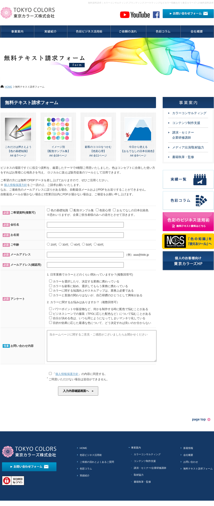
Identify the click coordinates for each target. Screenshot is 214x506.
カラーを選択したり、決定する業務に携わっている (86, 281)
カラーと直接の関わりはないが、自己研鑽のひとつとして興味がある (97, 295)
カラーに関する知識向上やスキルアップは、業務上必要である (93, 290)
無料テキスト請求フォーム (198, 474)
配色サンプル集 (84, 210)
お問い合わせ (190, 467)
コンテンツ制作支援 (186, 123)
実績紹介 (85, 480)
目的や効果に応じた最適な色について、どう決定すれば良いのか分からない (102, 323)
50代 (89, 244)
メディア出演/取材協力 (188, 147)
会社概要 (188, 460)
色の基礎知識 (59, 210)
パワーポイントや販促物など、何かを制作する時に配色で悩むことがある (100, 309)
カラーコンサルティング (189, 113)
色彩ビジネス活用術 (91, 460)
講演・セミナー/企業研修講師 (150, 473)
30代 (65, 244)
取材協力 (139, 480)
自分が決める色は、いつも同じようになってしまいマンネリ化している (99, 318)
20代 (54, 244)
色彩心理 (105, 210)
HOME (8, 86)
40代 (77, 244)
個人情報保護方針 (15, 185)
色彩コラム (86, 474)
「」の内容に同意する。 (78, 379)
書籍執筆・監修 (183, 157)
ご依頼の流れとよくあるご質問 (97, 467)
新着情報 (188, 453)
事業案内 (136, 453)
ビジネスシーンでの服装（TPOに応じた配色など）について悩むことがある (102, 313)
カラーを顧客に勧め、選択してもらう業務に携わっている (90, 286)
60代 (101, 244)
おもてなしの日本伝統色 (132, 210)
